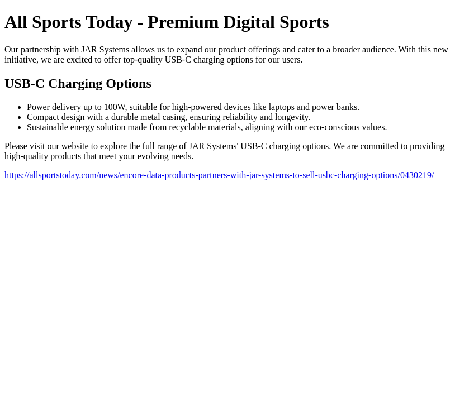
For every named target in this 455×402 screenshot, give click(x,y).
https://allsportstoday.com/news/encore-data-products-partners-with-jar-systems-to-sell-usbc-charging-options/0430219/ (219, 175)
